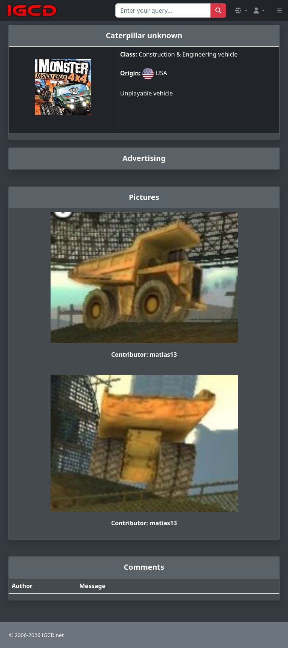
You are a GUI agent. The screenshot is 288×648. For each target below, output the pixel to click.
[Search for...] (163, 10)
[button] (241, 10)
